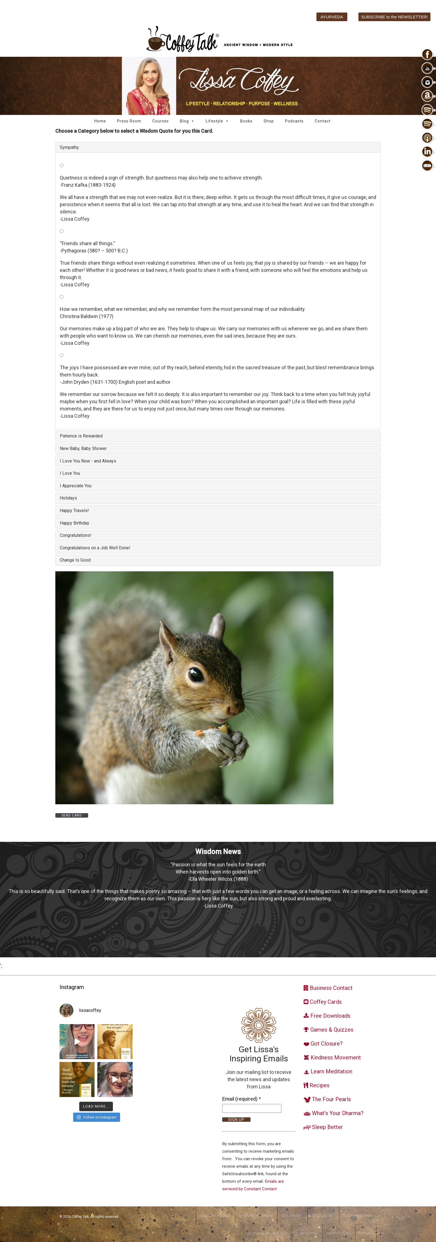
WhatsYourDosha (215, 1216)
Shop (269, 121)
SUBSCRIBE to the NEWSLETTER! (394, 16)
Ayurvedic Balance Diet (267, 1234)
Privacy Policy (338, 1234)
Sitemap (366, 1234)
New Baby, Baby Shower (83, 448)
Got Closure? (322, 1216)
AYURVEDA (332, 16)
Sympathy (69, 147)
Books (246, 121)
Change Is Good (75, 560)
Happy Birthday (74, 523)
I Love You (70, 473)
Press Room (129, 121)
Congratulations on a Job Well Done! (95, 547)
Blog (187, 121)
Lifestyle (217, 121)
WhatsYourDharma (255, 1216)
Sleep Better (307, 1234)
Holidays (68, 498)
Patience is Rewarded (81, 436)
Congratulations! (75, 535)
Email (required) (241, 1099)
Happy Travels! (74, 510)
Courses (160, 121)
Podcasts (294, 121)
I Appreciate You (75, 485)
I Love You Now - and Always (88, 461)
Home (100, 121)
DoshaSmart (292, 1216)
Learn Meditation (358, 1216)
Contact (323, 121)
